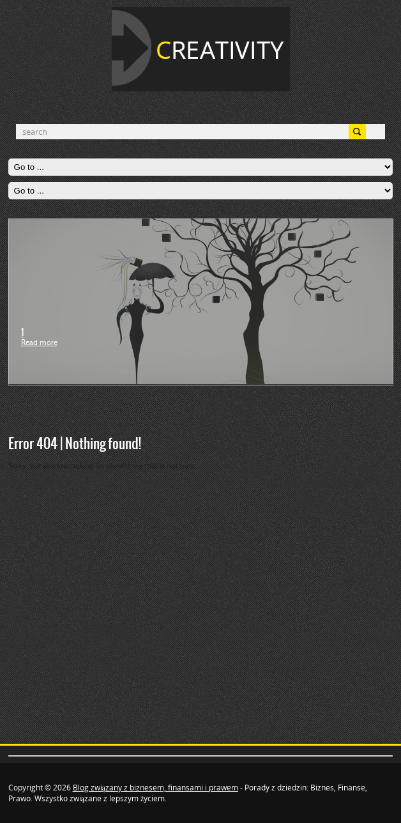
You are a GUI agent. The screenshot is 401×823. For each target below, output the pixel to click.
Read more (39, 343)
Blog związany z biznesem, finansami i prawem (155, 787)
